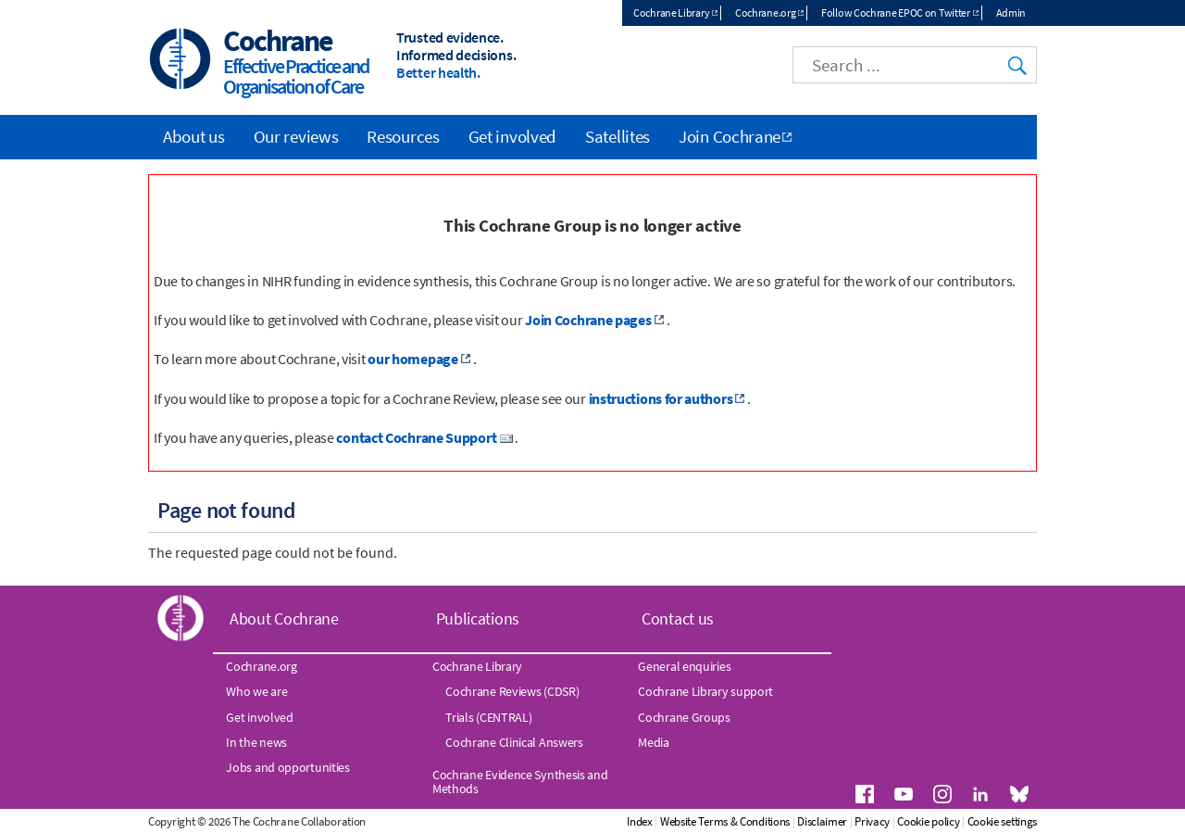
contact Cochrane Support (416, 437)
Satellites (617, 136)
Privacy (872, 821)
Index (640, 821)
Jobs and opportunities (287, 767)
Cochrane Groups (684, 717)
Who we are (256, 691)
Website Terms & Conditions (725, 821)
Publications (477, 618)
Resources (403, 136)
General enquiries (684, 666)
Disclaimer (822, 821)
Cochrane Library (671, 12)
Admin (1011, 12)
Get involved (512, 136)
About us (194, 136)
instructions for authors (661, 398)
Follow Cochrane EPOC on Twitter (895, 12)
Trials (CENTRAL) (488, 717)
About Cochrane (284, 618)
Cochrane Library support (705, 691)
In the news (256, 742)
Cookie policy (928, 821)
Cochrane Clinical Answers (514, 742)
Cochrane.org (765, 12)
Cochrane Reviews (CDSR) (512, 691)
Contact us (678, 618)
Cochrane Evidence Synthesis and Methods (520, 781)
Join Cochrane (729, 136)
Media (653, 742)
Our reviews (296, 136)
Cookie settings (1002, 821)
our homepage (412, 358)
